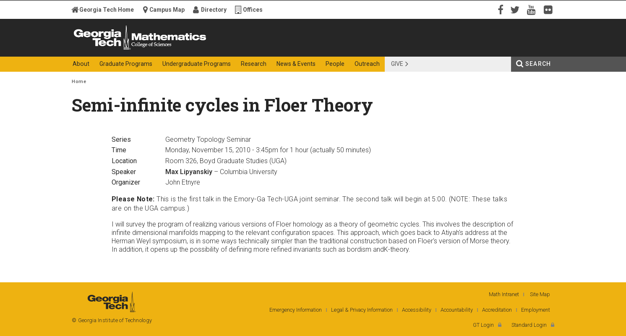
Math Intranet (504, 294)
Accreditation (497, 310)
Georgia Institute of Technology (104, 49)
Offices (253, 9)
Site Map (540, 294)
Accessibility (416, 310)
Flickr (550, 9)
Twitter (516, 9)
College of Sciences (220, 49)
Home (79, 81)
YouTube (533, 9)
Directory (214, 9)
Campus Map (167, 9)
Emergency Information (295, 310)
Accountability (457, 310)
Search (538, 63)
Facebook (499, 9)
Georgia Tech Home (106, 9)
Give (397, 63)
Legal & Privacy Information (362, 310)
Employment (535, 310)
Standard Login (529, 325)
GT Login (483, 325)
